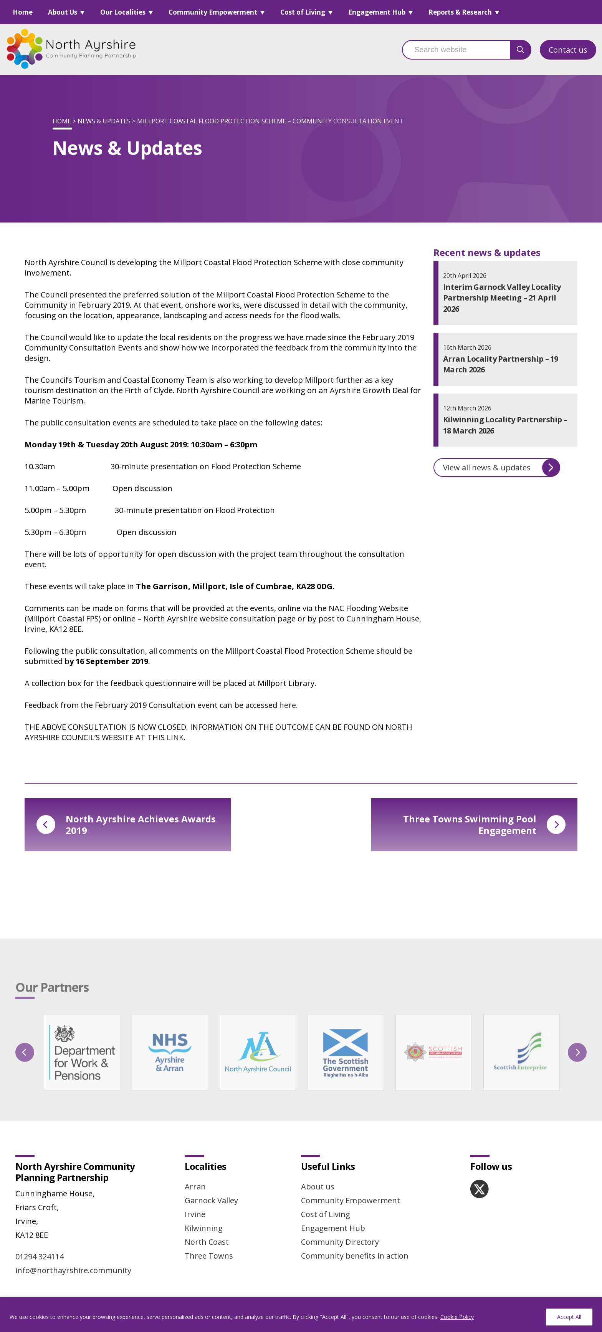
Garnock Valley (211, 1200)
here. (288, 705)
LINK (175, 737)
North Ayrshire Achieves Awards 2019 (126, 824)
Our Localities (123, 12)
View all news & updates (501, 468)
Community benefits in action (354, 1256)
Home (23, 12)
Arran (195, 1186)
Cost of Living (302, 12)
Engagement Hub (376, 12)
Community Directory (340, 1242)
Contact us (568, 50)
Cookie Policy (457, 1316)
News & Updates (104, 121)
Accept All (569, 1316)
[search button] (520, 50)
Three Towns (209, 1256)
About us (317, 1186)
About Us (62, 12)
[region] (301, 1314)
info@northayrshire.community (73, 1270)
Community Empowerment (213, 12)
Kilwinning (204, 1228)
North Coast (207, 1242)
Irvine (195, 1214)
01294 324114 (39, 1256)
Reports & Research (460, 12)
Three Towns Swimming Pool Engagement (484, 824)
